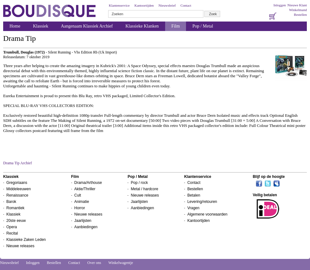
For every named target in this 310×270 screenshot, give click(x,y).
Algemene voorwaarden (207, 214)
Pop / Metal (202, 26)
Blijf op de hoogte (269, 176)
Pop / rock (139, 182)
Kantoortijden (144, 5)
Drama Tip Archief (17, 163)
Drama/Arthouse (88, 182)
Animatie (81, 201)
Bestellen (300, 14)
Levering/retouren (202, 201)
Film (175, 26)
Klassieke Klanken (142, 26)
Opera (11, 227)
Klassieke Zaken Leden (26, 239)
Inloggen (279, 5)
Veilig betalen (265, 195)
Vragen (193, 208)
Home (14, 26)
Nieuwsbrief (167, 5)
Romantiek (15, 208)
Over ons (94, 263)
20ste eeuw (16, 220)
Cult (77, 195)
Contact (185, 5)
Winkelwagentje (120, 263)
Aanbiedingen (85, 227)
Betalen (193, 195)
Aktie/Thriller (85, 189)
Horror (79, 208)
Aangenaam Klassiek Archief (87, 26)
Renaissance (17, 195)
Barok (11, 201)
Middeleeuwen (18, 189)
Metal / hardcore (144, 189)
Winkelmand (298, 10)
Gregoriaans (16, 182)
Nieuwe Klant (297, 5)
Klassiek (40, 26)
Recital (12, 233)
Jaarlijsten (82, 220)
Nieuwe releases (20, 246)
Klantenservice (119, 5)
